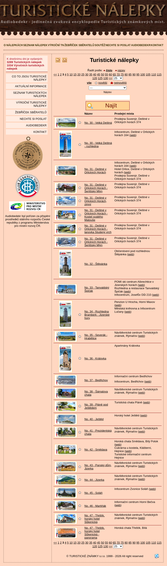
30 (86, 74)
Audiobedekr (140, 45)
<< (55, 74)
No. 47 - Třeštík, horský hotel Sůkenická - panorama (94, 532)
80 (126, 74)
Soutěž (100, 45)
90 (133, 74)
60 (110, 74)
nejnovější (118, 82)
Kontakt (157, 45)
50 (102, 74)
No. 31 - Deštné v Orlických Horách (95, 170)
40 (94, 74)
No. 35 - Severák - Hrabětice (95, 336)
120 (94, 78)
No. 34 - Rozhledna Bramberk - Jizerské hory (97, 315)
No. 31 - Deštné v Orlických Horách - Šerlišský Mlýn (96, 188)
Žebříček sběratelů (79, 45)
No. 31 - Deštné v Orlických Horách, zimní (95, 201)
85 (130, 74)
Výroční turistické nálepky (31, 104)
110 (153, 74)
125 (100, 78)
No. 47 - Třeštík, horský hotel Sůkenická (94, 519)
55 (106, 74)
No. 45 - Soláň (93, 492)
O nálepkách (13, 45)
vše (89, 82)
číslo (109, 70)
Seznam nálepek (35, 45)
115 (159, 74)
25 (82, 74)
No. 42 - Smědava (95, 449)
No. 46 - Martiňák (95, 506)
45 (98, 74)
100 (142, 74)
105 (148, 74)
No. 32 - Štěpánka (95, 263)
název (121, 70)
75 (122, 74)
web (132, 135)
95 (137, 74)
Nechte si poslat (118, 45)
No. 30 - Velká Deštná (98, 122)
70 (118, 74)
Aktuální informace (31, 86)
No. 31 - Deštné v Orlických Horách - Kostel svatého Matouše (96, 215)
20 (78, 74)
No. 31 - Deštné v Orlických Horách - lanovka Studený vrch (97, 229)
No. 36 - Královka (95, 358)
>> (110, 78)
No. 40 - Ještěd (94, 419)
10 (70, 74)
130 (105, 78)
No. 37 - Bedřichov (96, 380)
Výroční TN (56, 45)
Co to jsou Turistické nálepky (29, 78)
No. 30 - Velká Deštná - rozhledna (98, 144)
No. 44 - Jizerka (94, 479)
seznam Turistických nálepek (30, 94)
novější (101, 82)
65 (114, 74)
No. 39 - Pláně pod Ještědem (96, 406)
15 (75, 74)
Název (108, 92)
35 (90, 74)
